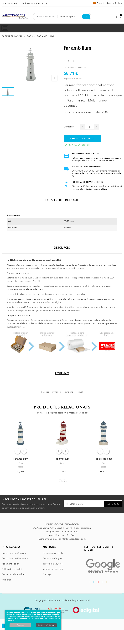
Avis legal (6, 579)
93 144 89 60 (10, 3)
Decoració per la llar (53, 553)
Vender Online (61, 600)
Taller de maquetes (52, 563)
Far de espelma (103, 458)
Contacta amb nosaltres (14, 574)
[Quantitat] (89, 127)
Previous (60, 481)
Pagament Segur (10, 563)
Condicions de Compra (14, 553)
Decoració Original (52, 558)
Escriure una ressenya (75, 67)
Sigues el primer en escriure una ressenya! (62, 392)
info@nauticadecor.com (35, 3)
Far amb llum (20, 458)
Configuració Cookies (46, 625)
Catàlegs (47, 574)
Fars (21, 463)
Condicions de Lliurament (15, 558)
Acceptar (20, 625)
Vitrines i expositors (53, 569)
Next (64, 481)
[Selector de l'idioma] (98, 3)
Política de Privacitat (12, 569)
